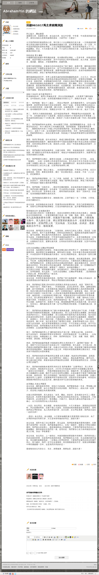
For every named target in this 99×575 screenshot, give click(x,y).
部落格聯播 (10, 249)
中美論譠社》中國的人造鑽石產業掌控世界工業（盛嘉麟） (14, 110)
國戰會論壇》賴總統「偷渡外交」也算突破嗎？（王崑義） (42, 501)
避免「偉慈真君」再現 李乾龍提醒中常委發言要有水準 (14, 179)
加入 (86, 573)
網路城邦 (90, 573)
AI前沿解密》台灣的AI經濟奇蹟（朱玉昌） (13, 115)
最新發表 (6, 102)
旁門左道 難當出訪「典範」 (34, 506)
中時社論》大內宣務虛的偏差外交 (12, 193)
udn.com (94, 567)
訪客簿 (31, 3)
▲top (95, 564)
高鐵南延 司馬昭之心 (9, 170)
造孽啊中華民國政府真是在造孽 (12, 159)
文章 (8, 3)
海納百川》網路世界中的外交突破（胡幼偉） (14, 124)
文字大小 (38, 537)
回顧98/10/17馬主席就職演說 (11, 147)
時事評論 (35, 486)
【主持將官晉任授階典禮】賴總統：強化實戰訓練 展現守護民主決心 (45, 509)
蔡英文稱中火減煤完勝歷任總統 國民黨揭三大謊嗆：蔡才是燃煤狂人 (14, 186)
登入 (82, 573)
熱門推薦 (21, 105)
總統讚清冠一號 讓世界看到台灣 (12, 207)
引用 (88, 464)
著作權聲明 (33, 567)
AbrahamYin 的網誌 (19, 11)
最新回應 (13, 102)
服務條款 (26, 567)
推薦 (81, 464)
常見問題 (20, 567)
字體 (28, 537)
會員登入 (28, 532)
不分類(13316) (8, 80)
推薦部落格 (16, 29)
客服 (46, 567)
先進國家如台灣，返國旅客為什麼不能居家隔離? (14, 174)
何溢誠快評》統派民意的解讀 (13, 128)
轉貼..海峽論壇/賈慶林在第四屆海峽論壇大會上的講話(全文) (14, 151)
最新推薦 (21, 102)
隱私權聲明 (41, 567)
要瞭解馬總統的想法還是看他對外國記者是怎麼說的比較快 (14, 156)
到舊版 (41, 12)
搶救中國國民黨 (55, 486)
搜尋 (22, 68)
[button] (31, 537)
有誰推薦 (33, 470)
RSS (4, 249)
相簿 (20, 3)
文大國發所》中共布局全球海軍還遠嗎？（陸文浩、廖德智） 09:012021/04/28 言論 (13, 197)
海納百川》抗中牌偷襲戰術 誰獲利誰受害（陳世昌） (14, 119)
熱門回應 (13, 105)
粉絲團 (6, 573)
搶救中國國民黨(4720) (10, 78)
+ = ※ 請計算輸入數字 (36, 553)
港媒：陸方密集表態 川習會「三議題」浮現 (38, 504)
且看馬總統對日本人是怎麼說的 (12, 144)
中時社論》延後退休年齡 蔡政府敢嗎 (13, 190)
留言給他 (15, 34)
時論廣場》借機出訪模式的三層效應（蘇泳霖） (39, 498)
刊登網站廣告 (6, 567)
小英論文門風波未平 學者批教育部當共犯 (14, 203)
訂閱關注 (15, 31)
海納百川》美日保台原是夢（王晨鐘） (14, 182)
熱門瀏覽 (6, 105)
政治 (40, 486)
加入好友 (15, 26)
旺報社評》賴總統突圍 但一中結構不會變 (37, 496)
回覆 (75, 464)
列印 (94, 464)
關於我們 (13, 567)
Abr (3, 35)
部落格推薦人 (10, 216)
